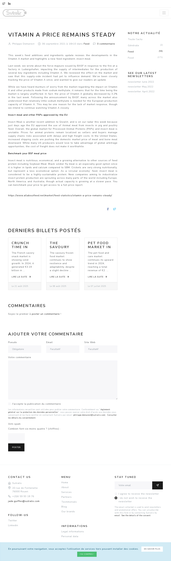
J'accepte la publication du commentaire (36, 403)
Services (66, 492)
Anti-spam (14, 424)
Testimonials (69, 501)
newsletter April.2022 (141, 91)
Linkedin (13, 525)
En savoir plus (152, 549)
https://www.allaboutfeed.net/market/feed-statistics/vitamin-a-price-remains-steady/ (60, 195)
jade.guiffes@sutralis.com (24, 501)
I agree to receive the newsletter (139, 493)
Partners (66, 497)
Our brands (68, 511)
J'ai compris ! (87, 554)
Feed (145, 51)
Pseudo (12, 342)
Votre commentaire (19, 357)
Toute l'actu (135, 39)
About (65, 487)
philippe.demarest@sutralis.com (89, 415)
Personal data (69, 536)
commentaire (106, 43)
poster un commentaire (46, 314)
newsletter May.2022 (140, 86)
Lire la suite (21, 276)
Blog (64, 506)
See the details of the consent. (136, 515)
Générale (145, 45)
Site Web (89, 342)
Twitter (12, 520)
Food (145, 57)
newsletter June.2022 (141, 81)
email (117, 515)
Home (64, 482)
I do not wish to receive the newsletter (135, 499)
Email (49, 342)
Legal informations (72, 531)
